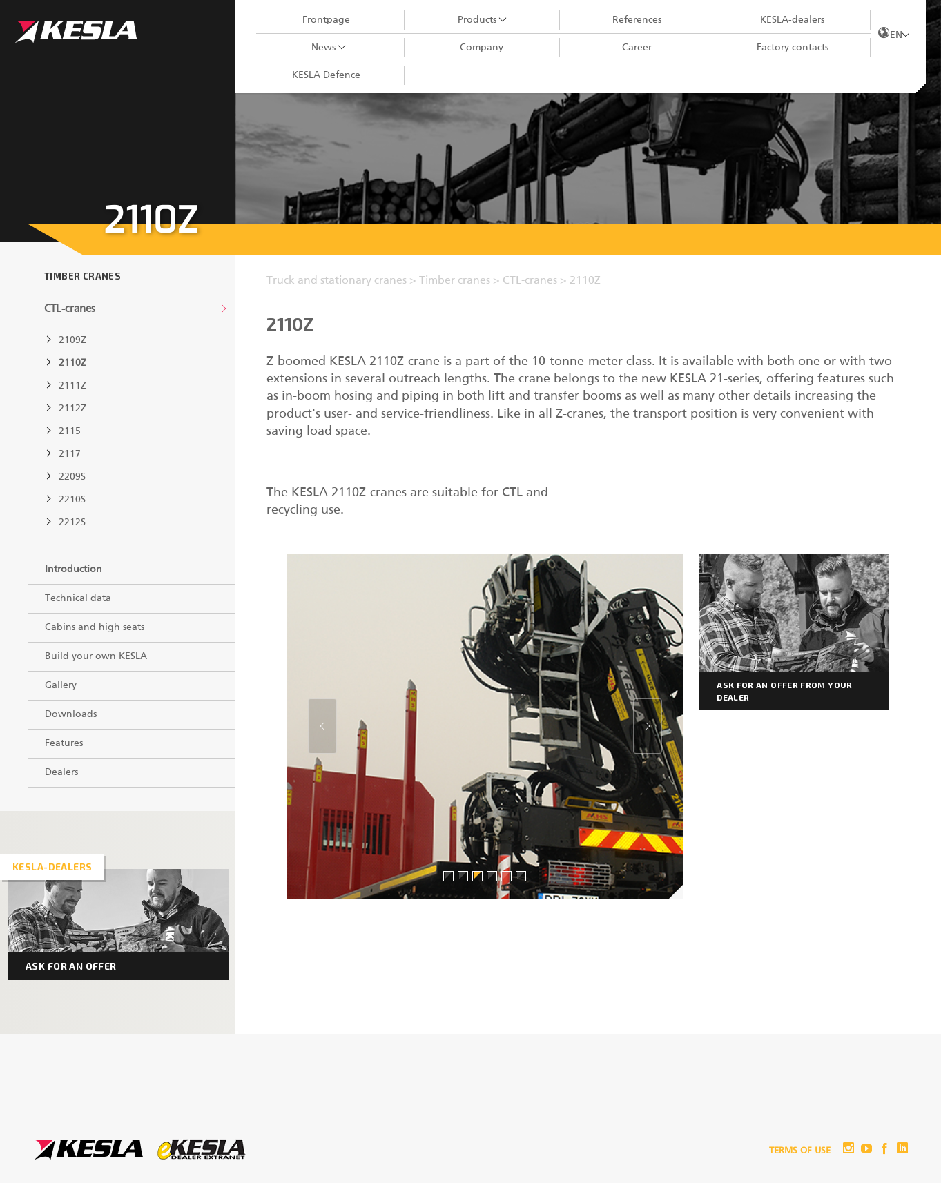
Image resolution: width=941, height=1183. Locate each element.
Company (481, 47)
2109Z (72, 340)
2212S (72, 522)
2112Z (72, 408)
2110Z (72, 363)
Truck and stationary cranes (337, 280)
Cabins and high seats (94, 627)
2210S (72, 500)
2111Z (72, 386)
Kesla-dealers (52, 866)
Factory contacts (792, 47)
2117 (70, 454)
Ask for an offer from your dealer (784, 691)
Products (477, 20)
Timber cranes (82, 276)
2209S (72, 477)
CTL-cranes (69, 309)
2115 (70, 431)
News (323, 47)
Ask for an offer (71, 966)
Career (637, 47)
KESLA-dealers (792, 20)
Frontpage (326, 20)
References (636, 20)
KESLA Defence (326, 75)
